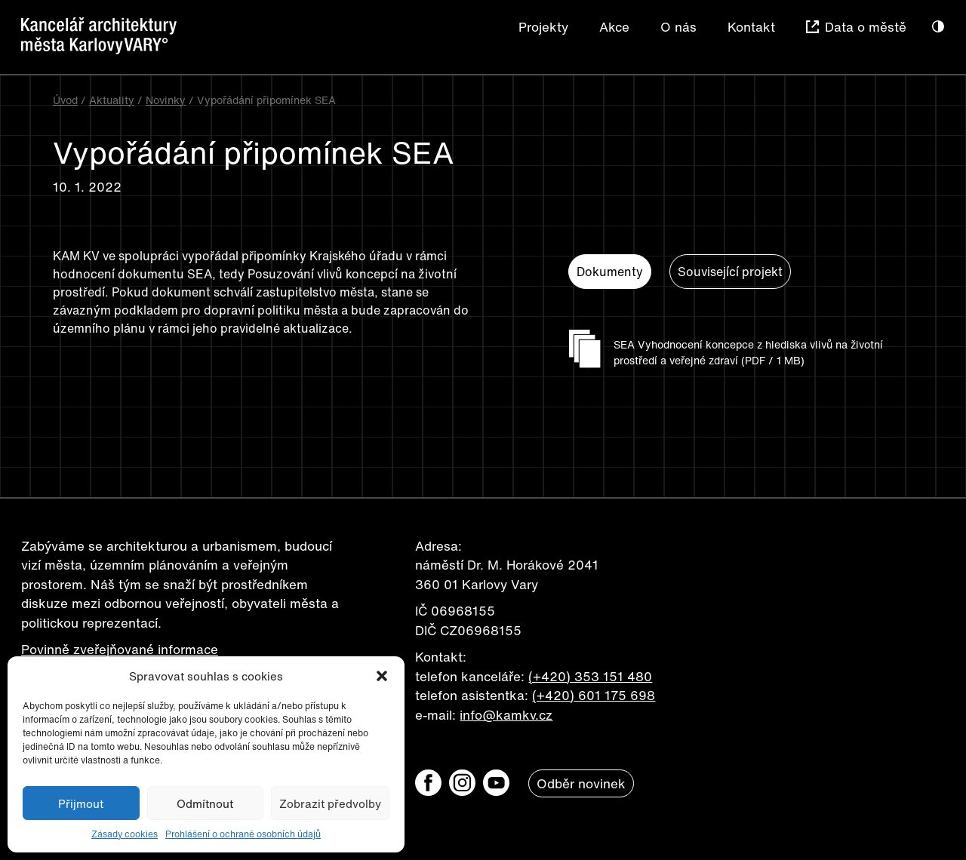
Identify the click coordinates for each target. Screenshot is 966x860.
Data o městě (865, 26)
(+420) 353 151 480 (590, 676)
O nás (678, 26)
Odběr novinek (581, 783)
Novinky (166, 100)
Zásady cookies (124, 834)
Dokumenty (610, 272)
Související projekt (730, 272)
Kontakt (751, 26)
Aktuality (111, 100)
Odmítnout (205, 803)
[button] (381, 675)
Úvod (65, 100)
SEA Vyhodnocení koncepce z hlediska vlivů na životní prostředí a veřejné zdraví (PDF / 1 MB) (748, 352)
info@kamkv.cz (506, 714)
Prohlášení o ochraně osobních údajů (243, 834)
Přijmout (80, 803)
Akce (614, 26)
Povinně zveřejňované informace (119, 649)
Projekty (543, 26)
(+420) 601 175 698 (593, 695)
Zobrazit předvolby (330, 803)
